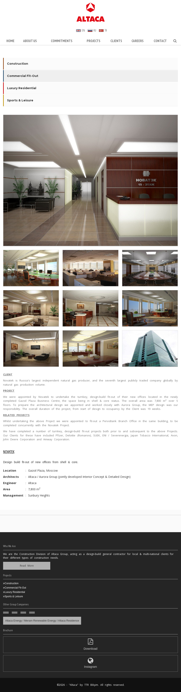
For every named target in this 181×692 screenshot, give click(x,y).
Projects (93, 41)
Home (10, 41)
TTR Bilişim (91, 685)
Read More (27, 565)
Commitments (61, 41)
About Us (30, 41)
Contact (160, 41)
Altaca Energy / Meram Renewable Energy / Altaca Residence (42, 620)
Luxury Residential (21, 88)
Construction (17, 64)
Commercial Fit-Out (22, 76)
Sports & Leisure (20, 100)
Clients (116, 41)
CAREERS (138, 41)
